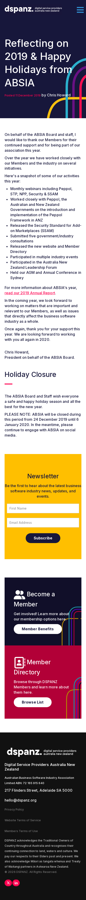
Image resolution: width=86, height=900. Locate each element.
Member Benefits (38, 629)
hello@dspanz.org (21, 800)
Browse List (33, 702)
